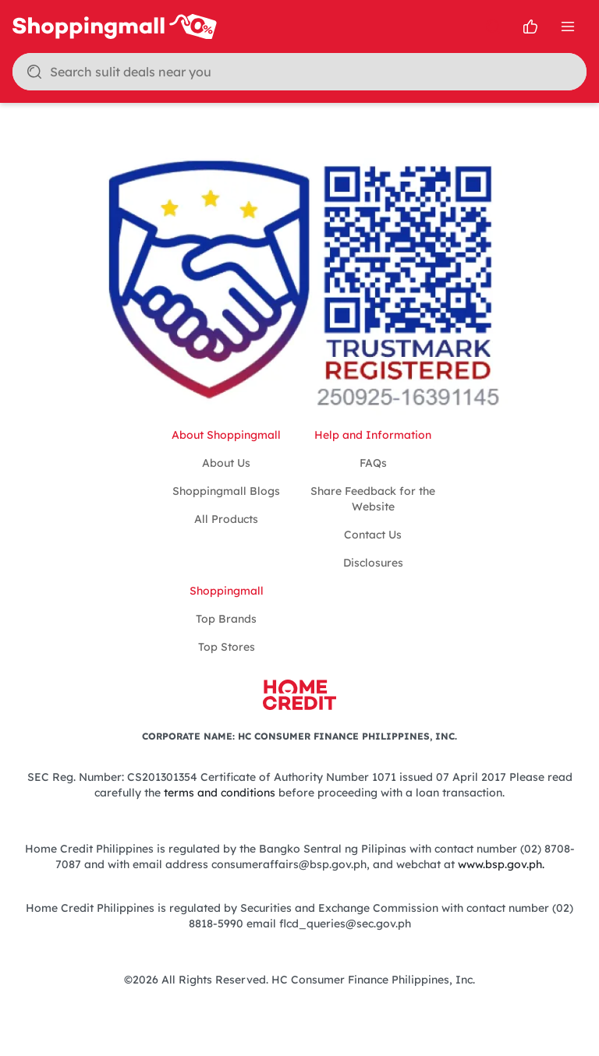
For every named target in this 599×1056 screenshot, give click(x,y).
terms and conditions (219, 793)
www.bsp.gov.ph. (501, 864)
